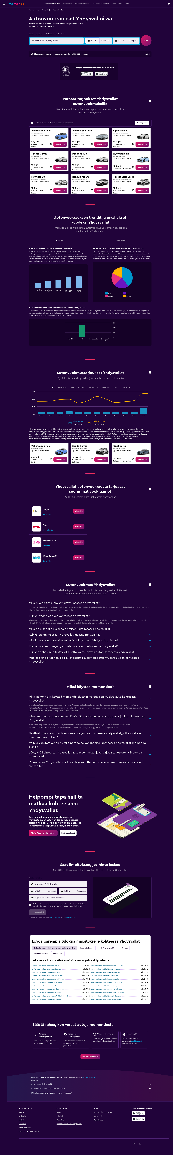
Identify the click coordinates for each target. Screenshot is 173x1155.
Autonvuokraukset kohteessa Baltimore (106, 996)
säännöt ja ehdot (55, 917)
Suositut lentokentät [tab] (106, 948)
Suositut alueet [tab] (87, 948)
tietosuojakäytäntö (69, 917)
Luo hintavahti (136, 1041)
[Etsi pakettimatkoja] (4, 26)
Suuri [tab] (73, 387)
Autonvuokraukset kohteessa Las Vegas (48, 982)
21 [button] (71, 80)
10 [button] (48, 75)
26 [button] (59, 86)
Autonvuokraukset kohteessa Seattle (105, 979)
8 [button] (76, 69)
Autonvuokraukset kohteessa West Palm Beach (51, 996)
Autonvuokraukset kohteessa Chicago (105, 969)
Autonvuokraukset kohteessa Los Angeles (107, 966)
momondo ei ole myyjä (92, 1084)
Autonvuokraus (34, 10)
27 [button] (65, 86)
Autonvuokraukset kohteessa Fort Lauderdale (108, 993)
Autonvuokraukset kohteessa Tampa (105, 986)
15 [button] (77, 75)
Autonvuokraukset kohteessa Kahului (47, 993)
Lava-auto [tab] (107, 387)
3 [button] (48, 69)
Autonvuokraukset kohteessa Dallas (104, 976)
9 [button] (82, 69)
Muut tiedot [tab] (121, 240)
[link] (61, 144)
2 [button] (82, 63)
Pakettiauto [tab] (94, 387)
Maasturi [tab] (82, 387)
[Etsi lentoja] (4, 11)
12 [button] (59, 75)
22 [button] (77, 80)
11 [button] (53, 75)
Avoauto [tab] (127, 387)
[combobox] (36, 34)
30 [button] (82, 86)
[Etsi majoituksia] (4, 16)
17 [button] (48, 80)
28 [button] (71, 86)
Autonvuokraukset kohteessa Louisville (106, 972)
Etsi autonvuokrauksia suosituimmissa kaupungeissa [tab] (55, 948)
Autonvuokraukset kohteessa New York (48, 976)
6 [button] (65, 69)
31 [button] (48, 92)
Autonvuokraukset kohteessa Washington (49, 979)
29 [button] (77, 86)
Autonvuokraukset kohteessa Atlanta (47, 986)
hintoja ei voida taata (90, 1077)
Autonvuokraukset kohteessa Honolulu (47, 999)
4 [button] (53, 69)
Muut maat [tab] (124, 948)
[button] (4, 3)
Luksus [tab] (117, 387)
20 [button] (65, 80)
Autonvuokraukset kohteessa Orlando (47, 969)
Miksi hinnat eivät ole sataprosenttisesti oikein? (92, 1093)
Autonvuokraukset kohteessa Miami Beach (107, 999)
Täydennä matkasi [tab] (41, 953)
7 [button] (90, 69)
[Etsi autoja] (4, 21)
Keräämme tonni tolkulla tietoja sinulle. (92, 1088)
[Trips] (4, 33)
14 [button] (71, 75)
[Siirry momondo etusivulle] (16, 3)
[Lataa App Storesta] (138, 1119)
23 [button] (82, 80)
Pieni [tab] (53, 387)
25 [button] (54, 86)
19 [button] (59, 80)
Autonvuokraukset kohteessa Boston (47, 972)
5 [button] (59, 69)
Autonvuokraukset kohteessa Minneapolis (49, 989)
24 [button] (48, 86)
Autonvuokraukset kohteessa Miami (46, 966)
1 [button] (76, 63)
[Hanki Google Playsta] (138, 1113)
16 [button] (82, 75)
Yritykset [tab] (60, 240)
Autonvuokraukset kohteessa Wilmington (107, 989)
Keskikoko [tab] (63, 387)
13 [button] (65, 75)
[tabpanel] (90, 299)
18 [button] (54, 80)
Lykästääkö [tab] (58, 953)
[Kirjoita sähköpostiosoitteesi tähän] (61, 897)
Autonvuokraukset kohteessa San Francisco (107, 982)
